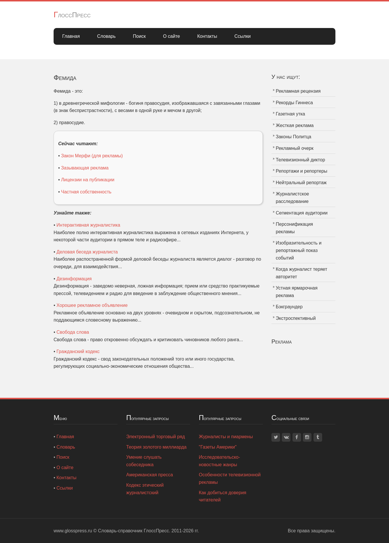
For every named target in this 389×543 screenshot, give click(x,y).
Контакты (207, 36)
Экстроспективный (296, 318)
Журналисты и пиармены (226, 436)
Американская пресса (149, 474)
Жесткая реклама (295, 125)
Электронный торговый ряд (155, 436)
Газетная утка (290, 113)
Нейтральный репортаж (301, 182)
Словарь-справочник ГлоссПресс (133, 530)
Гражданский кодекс (78, 351)
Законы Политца (293, 136)
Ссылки (243, 36)
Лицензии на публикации (87, 179)
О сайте (171, 36)
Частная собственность (86, 191)
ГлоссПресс (72, 15)
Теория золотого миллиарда (156, 447)
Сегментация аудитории (302, 212)
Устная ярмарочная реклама (297, 292)
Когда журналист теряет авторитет (301, 273)
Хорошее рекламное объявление (92, 305)
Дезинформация (74, 278)
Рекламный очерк (295, 148)
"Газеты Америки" (218, 447)
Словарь (106, 36)
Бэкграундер (289, 306)
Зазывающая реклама (85, 167)
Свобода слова (72, 332)
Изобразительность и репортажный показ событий (299, 250)
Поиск (139, 36)
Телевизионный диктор (300, 159)
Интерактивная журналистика (88, 225)
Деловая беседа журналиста (87, 251)
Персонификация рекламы (294, 228)
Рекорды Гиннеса (294, 102)
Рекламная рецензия (298, 91)
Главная (71, 36)
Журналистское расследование (292, 197)
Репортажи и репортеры (301, 171)
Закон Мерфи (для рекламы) (92, 155)
